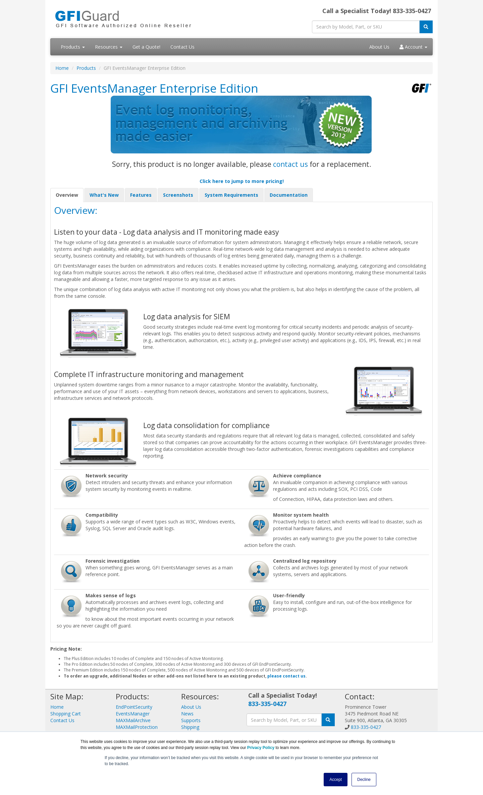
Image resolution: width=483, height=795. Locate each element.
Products (73, 47)
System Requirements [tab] (231, 195)
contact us (290, 164)
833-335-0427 (267, 704)
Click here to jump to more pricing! (242, 181)
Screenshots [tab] (178, 195)
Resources (108, 47)
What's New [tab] (104, 195)
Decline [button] (364, 779)
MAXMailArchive (133, 720)
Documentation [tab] (289, 195)
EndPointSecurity (134, 707)
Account (413, 47)
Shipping (190, 727)
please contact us (286, 676)
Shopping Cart (65, 713)
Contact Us (182, 47)
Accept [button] (335, 779)
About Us (379, 47)
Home (62, 68)
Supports (191, 720)
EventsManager (133, 713)
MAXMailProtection (137, 727)
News (187, 713)
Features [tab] (141, 195)
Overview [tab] (67, 195)
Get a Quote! (146, 47)
